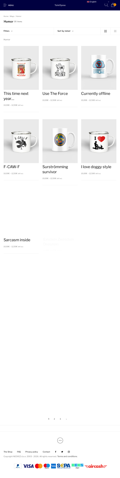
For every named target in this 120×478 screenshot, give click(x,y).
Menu (11, 5)
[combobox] (77, 31)
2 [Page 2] (54, 419)
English (91, 2)
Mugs (12, 16)
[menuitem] (8, 452)
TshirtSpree (60, 5)
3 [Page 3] (60, 419)
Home (6, 16)
